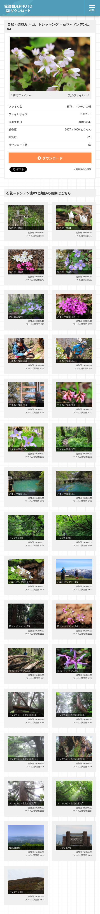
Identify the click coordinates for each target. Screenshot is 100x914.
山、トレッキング (44, 24)
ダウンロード (49, 158)
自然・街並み (17, 24)
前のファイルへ (22, 95)
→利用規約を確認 (82, 169)
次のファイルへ (77, 95)
